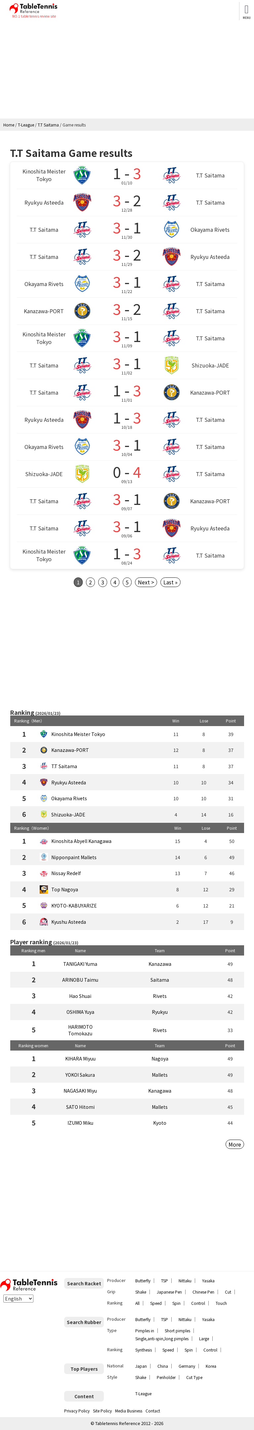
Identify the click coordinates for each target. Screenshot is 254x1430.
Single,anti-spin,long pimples (162, 1338)
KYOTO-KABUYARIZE (74, 905)
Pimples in (144, 1330)
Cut (228, 1292)
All (137, 1303)
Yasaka (208, 1280)
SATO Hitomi (80, 1107)
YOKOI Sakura (80, 1074)
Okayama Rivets (69, 798)
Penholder (166, 1377)
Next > (146, 582)
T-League (143, 1393)
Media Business (128, 1410)
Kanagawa (159, 1090)
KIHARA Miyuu (80, 1058)
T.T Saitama (64, 766)
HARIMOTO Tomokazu (80, 1030)
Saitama (159, 979)
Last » (170, 582)
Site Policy (102, 1410)
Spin (176, 1303)
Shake (140, 1292)
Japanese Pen (169, 1292)
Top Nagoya (64, 889)
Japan (141, 1366)
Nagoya (159, 1058)
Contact (153, 1410)
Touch (221, 1303)
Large (204, 1338)
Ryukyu (160, 1012)
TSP (164, 1280)
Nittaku (185, 1280)
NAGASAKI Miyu (80, 1090)
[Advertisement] (127, 69)
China (162, 1366)
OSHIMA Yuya (80, 1012)
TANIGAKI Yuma (80, 964)
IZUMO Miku (80, 1122)
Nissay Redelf (66, 873)
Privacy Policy (77, 1410)
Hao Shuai (80, 996)
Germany (187, 1366)
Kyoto (159, 1122)
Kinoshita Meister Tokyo (78, 734)
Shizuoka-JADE (68, 814)
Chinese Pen (203, 1292)
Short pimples (177, 1330)
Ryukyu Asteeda (68, 782)
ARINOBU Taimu (80, 979)
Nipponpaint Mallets (74, 857)
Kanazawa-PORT (70, 750)
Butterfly (142, 1280)
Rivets (160, 996)
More (235, 1144)
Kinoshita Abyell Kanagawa (81, 841)
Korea (211, 1366)
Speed (156, 1303)
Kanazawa (159, 964)
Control (198, 1303)
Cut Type (194, 1377)
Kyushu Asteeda (68, 921)
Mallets (160, 1074)
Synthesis (143, 1350)
